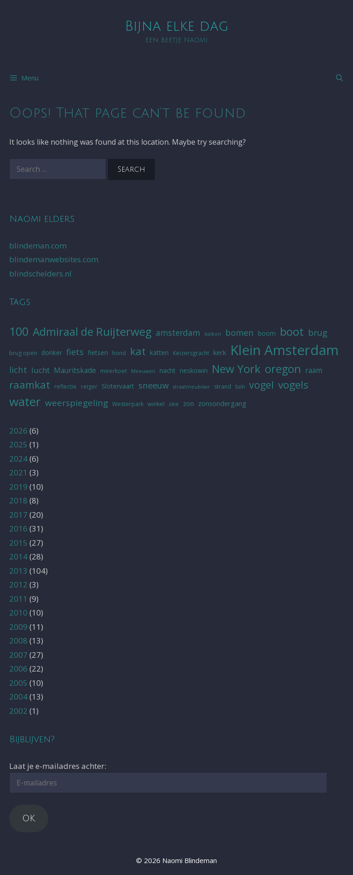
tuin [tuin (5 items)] (240, 386)
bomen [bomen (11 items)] (239, 332)
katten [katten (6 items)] (159, 352)
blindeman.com (38, 245)
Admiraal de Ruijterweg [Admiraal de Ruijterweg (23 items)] (92, 331)
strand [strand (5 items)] (222, 386)
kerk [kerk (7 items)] (219, 352)
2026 (18, 430)
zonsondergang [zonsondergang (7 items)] (222, 403)
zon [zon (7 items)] (188, 403)
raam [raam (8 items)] (313, 370)
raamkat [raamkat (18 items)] (29, 385)
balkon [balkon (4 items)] (213, 334)
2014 (18, 556)
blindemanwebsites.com (53, 259)
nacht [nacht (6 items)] (167, 370)
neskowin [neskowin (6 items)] (194, 370)
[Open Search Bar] (339, 77)
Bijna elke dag (176, 26)
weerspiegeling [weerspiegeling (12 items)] (76, 403)
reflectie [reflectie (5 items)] (65, 386)
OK (28, 818)
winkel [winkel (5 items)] (156, 404)
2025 (18, 444)
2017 (18, 514)
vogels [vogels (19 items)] (293, 385)
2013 (18, 570)
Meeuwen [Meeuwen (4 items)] (143, 371)
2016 (18, 528)
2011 (18, 598)
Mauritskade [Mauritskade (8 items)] (75, 370)
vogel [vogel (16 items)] (261, 384)
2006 (18, 668)
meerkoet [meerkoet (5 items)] (113, 371)
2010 (18, 612)
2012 (18, 584)
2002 (18, 711)
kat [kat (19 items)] (138, 351)
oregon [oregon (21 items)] (283, 368)
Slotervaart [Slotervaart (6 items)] (118, 386)
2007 (18, 654)
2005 (18, 682)
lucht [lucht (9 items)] (40, 370)
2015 (18, 542)
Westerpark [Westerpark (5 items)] (127, 404)
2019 (18, 486)
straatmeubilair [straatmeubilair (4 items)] (191, 387)
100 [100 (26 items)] (18, 331)
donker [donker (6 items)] (51, 352)
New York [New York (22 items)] (236, 368)
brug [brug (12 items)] (317, 333)
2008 (18, 640)
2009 (18, 626)
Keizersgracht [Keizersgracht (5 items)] (191, 353)
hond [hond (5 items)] (119, 353)
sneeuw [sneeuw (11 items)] (153, 385)
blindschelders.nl (40, 273)
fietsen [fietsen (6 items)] (98, 352)
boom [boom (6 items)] (267, 333)
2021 (18, 472)
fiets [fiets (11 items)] (75, 351)
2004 (18, 696)
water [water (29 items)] (25, 401)
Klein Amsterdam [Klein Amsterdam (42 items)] (284, 350)
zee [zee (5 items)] (174, 404)
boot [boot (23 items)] (292, 331)
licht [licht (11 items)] (18, 369)
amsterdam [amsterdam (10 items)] (178, 332)
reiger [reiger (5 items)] (89, 386)
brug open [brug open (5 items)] (23, 353)
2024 (18, 458)
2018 (18, 500)
